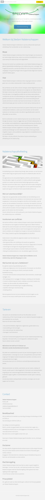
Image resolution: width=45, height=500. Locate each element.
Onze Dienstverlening (22, 27)
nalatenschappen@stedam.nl (10, 406)
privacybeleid (37, 482)
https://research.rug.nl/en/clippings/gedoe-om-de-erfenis (20, 233)
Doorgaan (40, 2)
